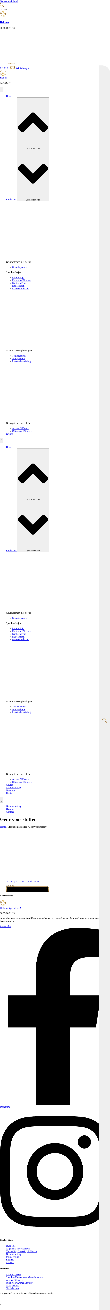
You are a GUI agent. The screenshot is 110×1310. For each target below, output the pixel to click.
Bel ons (4, 22)
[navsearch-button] (2, 6)
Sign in (3, 77)
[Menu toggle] (1, 89)
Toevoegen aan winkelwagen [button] (27, 889)
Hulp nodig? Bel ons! (10, 908)
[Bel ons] (3, 16)
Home (3, 826)
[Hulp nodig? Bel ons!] (3, 905)
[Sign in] (3, 75)
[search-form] (13, 9)
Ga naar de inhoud (9, 1)
